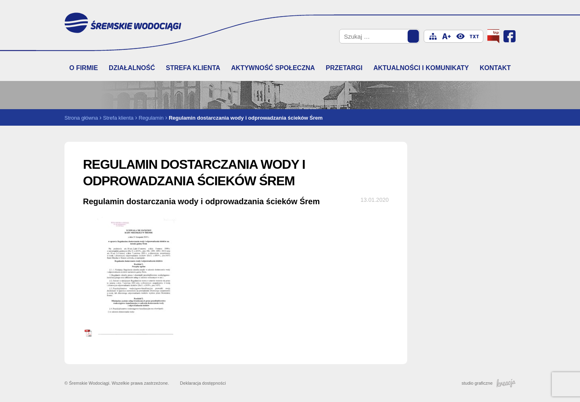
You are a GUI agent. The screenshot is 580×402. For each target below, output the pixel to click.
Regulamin (151, 118)
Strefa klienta (193, 67)
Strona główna (81, 118)
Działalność (132, 67)
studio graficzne (489, 383)
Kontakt (495, 67)
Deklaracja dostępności (203, 383)
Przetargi (344, 67)
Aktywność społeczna (273, 67)
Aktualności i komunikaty (421, 67)
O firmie (83, 67)
